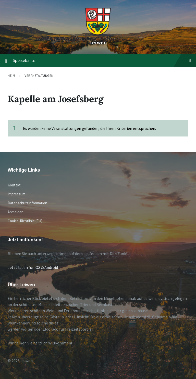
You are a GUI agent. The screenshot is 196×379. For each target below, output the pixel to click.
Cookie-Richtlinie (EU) (25, 220)
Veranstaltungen (39, 75)
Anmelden (15, 211)
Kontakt (14, 185)
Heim (11, 75)
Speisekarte (98, 60)
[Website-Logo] (98, 33)
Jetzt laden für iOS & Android (33, 267)
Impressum (16, 194)
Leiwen (98, 42)
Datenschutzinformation (27, 203)
